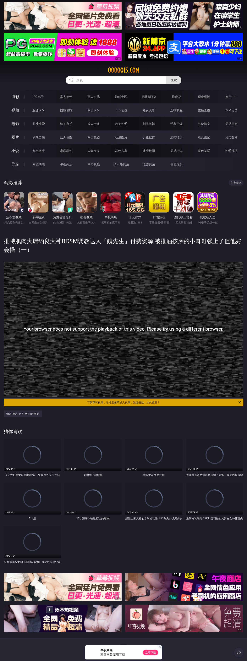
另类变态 (231, 124)
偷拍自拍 (66, 124)
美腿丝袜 (149, 137)
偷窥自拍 (38, 137)
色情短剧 (176, 164)
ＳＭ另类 (231, 110)
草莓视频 (93, 164)
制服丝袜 (149, 124)
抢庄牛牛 (231, 97)
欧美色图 (93, 137)
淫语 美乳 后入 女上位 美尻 (22, 414)
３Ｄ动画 (121, 110)
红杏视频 (149, 164)
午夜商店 (66, 164)
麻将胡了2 (149, 97)
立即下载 (150, 652)
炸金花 (176, 97)
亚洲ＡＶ (38, 110)
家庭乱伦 (66, 151)
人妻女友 (93, 151)
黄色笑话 (204, 151)
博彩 (15, 96)
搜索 (174, 80)
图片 (15, 137)
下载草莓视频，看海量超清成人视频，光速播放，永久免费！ (164, 402)
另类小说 (176, 151)
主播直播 (204, 110)
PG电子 (38, 97)
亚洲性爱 (38, 124)
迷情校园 (149, 151)
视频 (15, 110)
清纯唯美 (176, 137)
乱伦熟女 (204, 124)
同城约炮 (38, 164)
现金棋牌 (204, 97)
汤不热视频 (121, 164)
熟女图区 (204, 137)
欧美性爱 (121, 124)
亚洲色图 (66, 137)
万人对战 (93, 97)
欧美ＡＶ (93, 110)
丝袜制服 (176, 110)
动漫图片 (121, 137)
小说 (15, 150)
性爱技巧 (231, 151)
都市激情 (38, 151)
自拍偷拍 (66, 110)
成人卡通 (93, 124)
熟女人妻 (149, 110)
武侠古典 (121, 151)
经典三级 (176, 124)
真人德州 (66, 97)
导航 (15, 164)
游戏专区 (121, 97)
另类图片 (231, 137)
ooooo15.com (123, 70)
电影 (15, 123)
